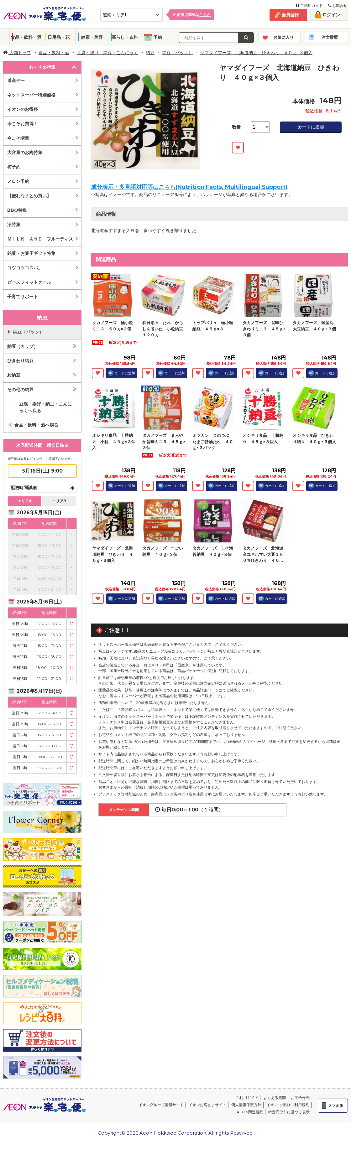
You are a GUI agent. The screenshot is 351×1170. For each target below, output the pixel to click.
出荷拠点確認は (192, 14)
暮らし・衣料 (125, 37)
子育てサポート (22, 296)
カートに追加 (311, 127)
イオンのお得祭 (22, 109)
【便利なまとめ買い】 (29, 196)
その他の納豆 (20, 389)
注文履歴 (330, 37)
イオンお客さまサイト (207, 1104)
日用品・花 (59, 37)
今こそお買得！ (22, 124)
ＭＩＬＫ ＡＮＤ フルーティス (40, 239)
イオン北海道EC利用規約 (287, 1104)
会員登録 (290, 15)
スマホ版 (335, 1105)
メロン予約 (18, 181)
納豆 (150, 52)
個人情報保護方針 (246, 1104)
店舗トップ (17, 52)
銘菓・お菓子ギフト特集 (31, 253)
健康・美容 (92, 37)
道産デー (16, 80)
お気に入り (283, 37)
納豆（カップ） (22, 346)
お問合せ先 (300, 1097)
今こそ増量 (18, 138)
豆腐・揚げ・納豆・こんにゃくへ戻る (45, 407)
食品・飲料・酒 (26, 37)
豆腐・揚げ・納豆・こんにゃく (107, 52)
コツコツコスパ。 (24, 268)
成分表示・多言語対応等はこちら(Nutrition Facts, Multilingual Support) (189, 187)
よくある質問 (274, 1097)
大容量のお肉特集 (24, 152)
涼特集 (13, 224)
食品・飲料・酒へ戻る (36, 425)
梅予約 (13, 167)
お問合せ (337, 5)
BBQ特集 (17, 210)
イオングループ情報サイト (161, 1104)
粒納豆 (13, 375)
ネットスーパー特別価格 (31, 95)
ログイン (331, 15)
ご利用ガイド (309, 5)
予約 (157, 37)
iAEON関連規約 (249, 1112)
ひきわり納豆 (20, 361)
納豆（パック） (177, 52)
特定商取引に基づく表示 (289, 1112)
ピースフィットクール (29, 282)
